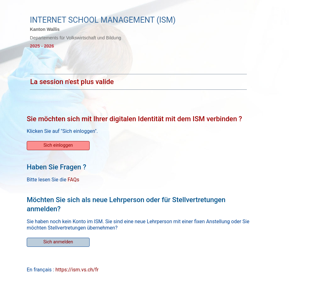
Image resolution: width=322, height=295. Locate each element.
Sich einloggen (58, 145)
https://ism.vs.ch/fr (76, 270)
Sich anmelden (58, 242)
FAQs (73, 180)
